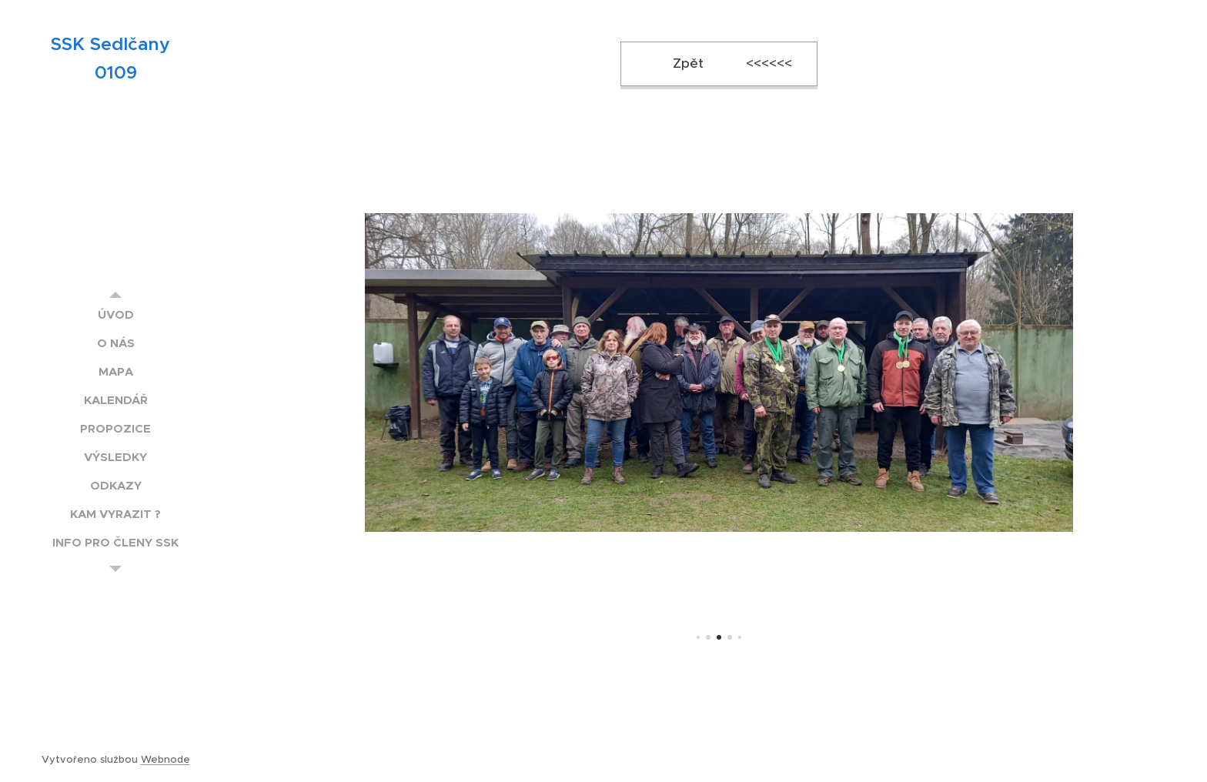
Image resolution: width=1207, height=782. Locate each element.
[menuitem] (115, 314)
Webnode (165, 759)
